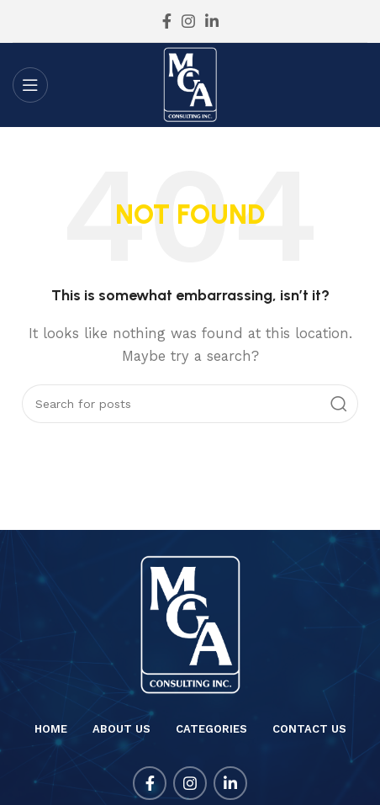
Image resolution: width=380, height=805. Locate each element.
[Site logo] (190, 84)
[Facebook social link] (167, 21)
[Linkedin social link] (212, 21)
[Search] (190, 403)
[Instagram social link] (188, 21)
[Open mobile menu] (30, 85)
